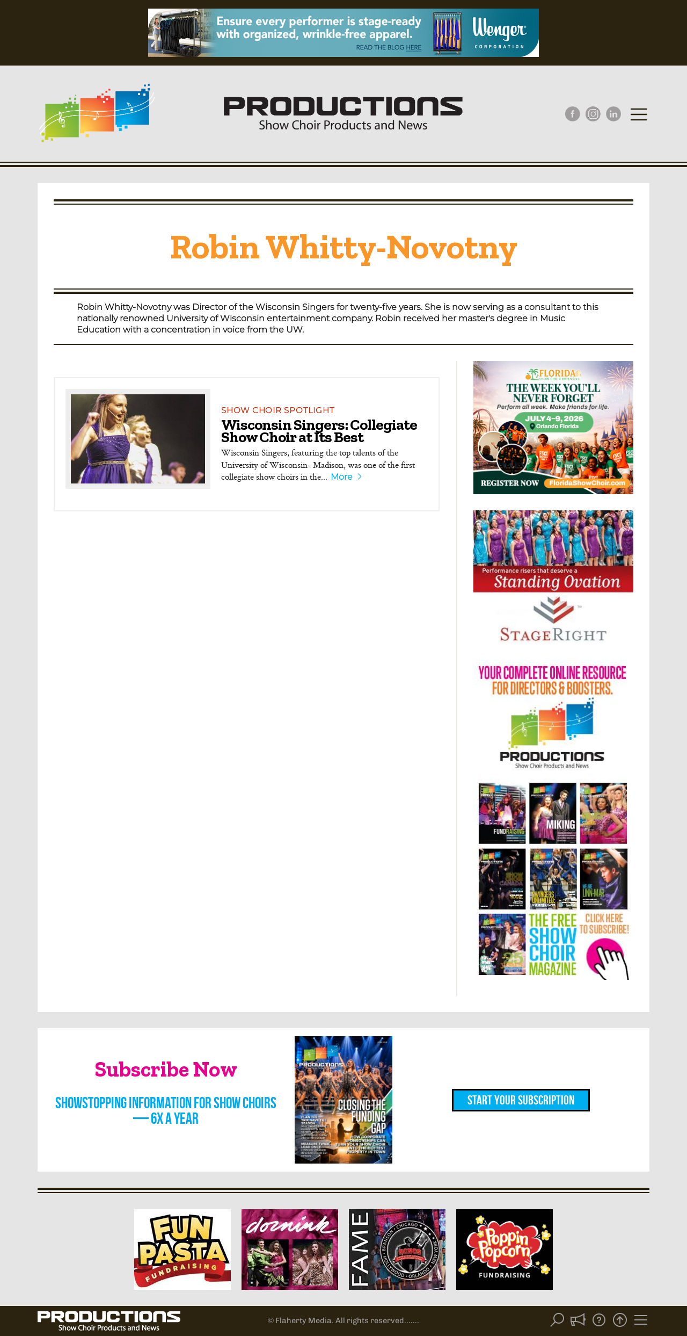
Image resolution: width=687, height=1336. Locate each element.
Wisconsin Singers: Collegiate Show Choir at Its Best (319, 430)
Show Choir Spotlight (277, 410)
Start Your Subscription (520, 1100)
